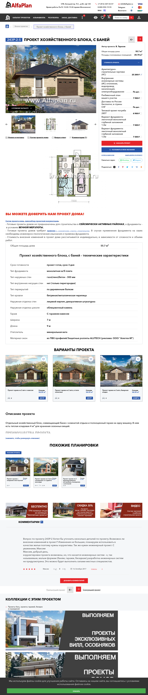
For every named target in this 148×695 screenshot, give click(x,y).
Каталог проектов (21, 18)
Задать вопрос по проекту (135, 159)
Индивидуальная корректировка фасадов (80, 661)
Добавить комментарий (74, 587)
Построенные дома (104, 658)
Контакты (100, 672)
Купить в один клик (109, 159)
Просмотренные (74, 672)
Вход (11, 674)
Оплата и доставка (20, 137)
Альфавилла (39, 18)
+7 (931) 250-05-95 (131, 666)
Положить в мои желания (123, 153)
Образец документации (49, 667)
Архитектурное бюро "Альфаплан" (18, 656)
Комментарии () (19, 141)
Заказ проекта (73, 667)
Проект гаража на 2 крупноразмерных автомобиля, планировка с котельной (71, 486)
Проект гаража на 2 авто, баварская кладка (117, 396)
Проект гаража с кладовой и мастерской (14, 486)
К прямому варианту (28, 105)
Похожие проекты (16, 459)
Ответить (96, 574)
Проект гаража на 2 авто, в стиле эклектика (68, 396)
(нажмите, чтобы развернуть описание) (29, 444)
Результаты (53, 18)
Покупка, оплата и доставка (50, 663)
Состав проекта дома (50, 137)
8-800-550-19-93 (104, 7)
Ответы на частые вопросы (50, 672)
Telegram (136, 165)
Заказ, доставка (69, 18)
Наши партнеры (103, 653)
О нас (99, 667)
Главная (43, 653)
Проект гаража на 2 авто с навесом (22, 395)
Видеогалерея (102, 663)
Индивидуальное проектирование (74, 654)
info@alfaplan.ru (126, 4)
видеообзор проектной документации (54, 225)
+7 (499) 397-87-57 (131, 675)
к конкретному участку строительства (72, 235)
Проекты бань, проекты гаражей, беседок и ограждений (22, 617)
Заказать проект (123, 145)
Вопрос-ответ (78, 137)
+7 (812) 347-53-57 (105, 4)
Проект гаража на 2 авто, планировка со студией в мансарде (43, 486)
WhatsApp (123, 168)
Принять (76, 691)
